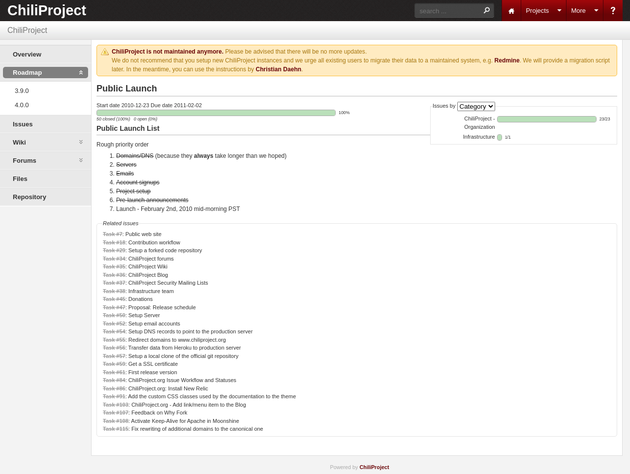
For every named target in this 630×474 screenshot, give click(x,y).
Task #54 (114, 331)
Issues (22, 124)
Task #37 (114, 283)
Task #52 (114, 323)
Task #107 (115, 412)
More (578, 10)
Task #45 (114, 299)
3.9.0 (22, 90)
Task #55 (114, 340)
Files (20, 178)
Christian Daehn (278, 69)
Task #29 (114, 250)
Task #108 (115, 421)
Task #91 (114, 396)
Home (511, 10)
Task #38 (114, 291)
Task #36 (114, 275)
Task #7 (113, 234)
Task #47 (114, 307)
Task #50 (114, 315)
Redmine (507, 60)
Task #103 (115, 405)
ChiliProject (46, 10)
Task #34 (114, 259)
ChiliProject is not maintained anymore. (167, 51)
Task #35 (114, 266)
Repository (29, 197)
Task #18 (114, 242)
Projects (537, 10)
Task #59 (114, 364)
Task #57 (114, 356)
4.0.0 (22, 105)
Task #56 (114, 348)
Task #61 (114, 372)
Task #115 (115, 429)
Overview (27, 54)
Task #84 (114, 380)
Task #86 (114, 388)
